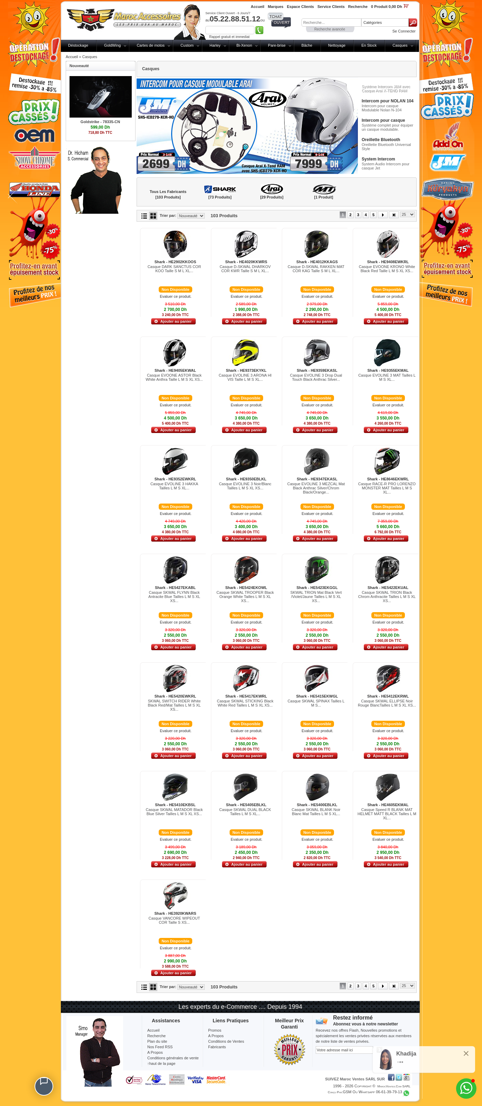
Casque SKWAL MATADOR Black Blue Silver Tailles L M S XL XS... (174, 812)
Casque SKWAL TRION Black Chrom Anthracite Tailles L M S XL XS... (387, 596)
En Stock (369, 45)
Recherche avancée (329, 29)
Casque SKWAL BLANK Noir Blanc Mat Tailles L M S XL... (315, 812)
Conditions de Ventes (226, 1041)
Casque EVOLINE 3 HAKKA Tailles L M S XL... (174, 486)
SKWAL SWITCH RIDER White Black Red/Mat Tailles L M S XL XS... (174, 705)
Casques (399, 45)
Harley (215, 45)
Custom (187, 45)
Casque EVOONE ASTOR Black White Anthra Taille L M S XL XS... (174, 377)
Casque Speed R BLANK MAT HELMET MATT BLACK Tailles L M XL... (387, 814)
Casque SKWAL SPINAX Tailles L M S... (316, 703)
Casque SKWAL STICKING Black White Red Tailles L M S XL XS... (245, 703)
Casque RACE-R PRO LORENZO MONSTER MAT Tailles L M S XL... (387, 488)
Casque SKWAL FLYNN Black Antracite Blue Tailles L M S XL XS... (174, 596)
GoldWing (112, 45)
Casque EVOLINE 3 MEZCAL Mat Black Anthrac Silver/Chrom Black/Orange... (316, 488)
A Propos (216, 1036)
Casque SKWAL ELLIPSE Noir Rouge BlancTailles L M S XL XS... (387, 703)
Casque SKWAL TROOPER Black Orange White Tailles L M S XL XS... (245, 596)
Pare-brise (277, 45)
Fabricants (217, 1047)
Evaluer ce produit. (176, 296)
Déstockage (78, 45)
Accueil (72, 57)
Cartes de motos (151, 45)
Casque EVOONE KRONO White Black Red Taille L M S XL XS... (387, 269)
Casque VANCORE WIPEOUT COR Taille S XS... (174, 920)
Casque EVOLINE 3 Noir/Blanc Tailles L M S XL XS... (245, 486)
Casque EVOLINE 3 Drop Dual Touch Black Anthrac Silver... (316, 377)
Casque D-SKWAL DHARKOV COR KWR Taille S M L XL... (245, 269)
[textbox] (331, 22)
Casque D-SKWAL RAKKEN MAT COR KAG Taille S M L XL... (316, 269)
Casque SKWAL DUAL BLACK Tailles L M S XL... (245, 812)
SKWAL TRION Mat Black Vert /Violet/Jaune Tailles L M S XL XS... (316, 596)
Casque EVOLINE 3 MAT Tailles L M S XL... (387, 377)
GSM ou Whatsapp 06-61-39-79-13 (372, 1092)
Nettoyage (336, 45)
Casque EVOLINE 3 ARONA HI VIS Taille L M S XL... (245, 377)
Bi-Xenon (244, 45)
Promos (214, 1030)
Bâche (307, 45)
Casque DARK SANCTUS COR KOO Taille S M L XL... (174, 269)
